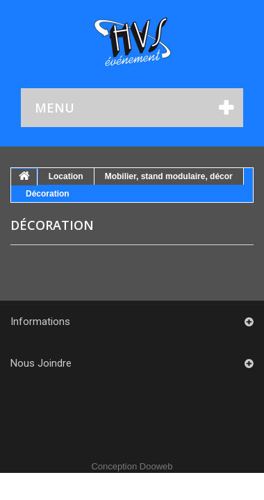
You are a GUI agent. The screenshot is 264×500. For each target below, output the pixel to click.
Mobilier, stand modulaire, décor (169, 176)
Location (66, 176)
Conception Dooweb (131, 466)
